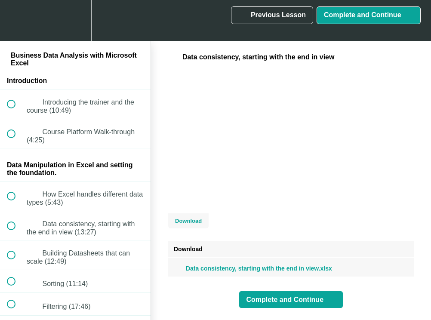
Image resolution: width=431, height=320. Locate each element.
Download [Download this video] (188, 221)
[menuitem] (75, 20)
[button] (16, 20)
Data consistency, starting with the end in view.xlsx (253, 268)
